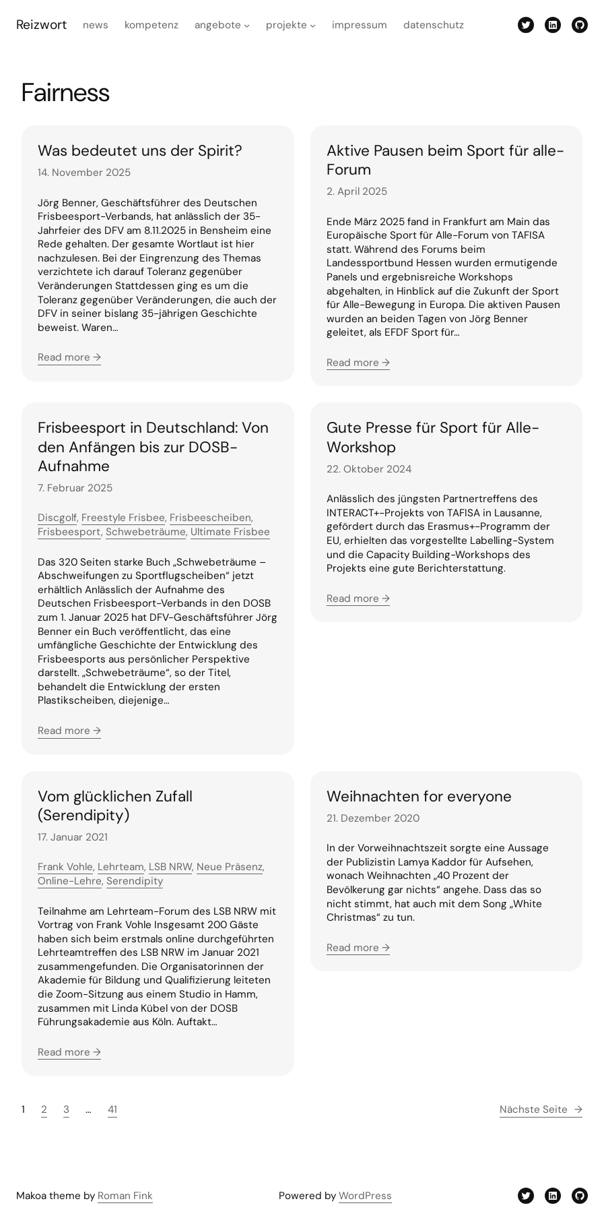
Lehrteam (121, 867)
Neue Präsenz (230, 867)
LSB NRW (170, 867)
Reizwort (41, 24)
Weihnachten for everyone (419, 796)
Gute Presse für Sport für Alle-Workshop (433, 437)
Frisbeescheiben (210, 517)
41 (112, 1109)
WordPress (365, 1195)
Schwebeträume (146, 532)
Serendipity (134, 881)
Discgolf (57, 517)
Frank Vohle (65, 867)
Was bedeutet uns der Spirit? (140, 151)
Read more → (69, 357)
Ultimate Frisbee (230, 532)
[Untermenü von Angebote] (247, 25)
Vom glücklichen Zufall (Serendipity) (115, 806)
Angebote (218, 25)
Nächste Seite (541, 1110)
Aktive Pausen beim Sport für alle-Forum (445, 160)
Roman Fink (125, 1195)
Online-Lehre (70, 881)
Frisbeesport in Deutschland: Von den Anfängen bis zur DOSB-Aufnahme (153, 447)
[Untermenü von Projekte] (313, 25)
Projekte (286, 25)
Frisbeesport (69, 532)
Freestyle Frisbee (123, 517)
